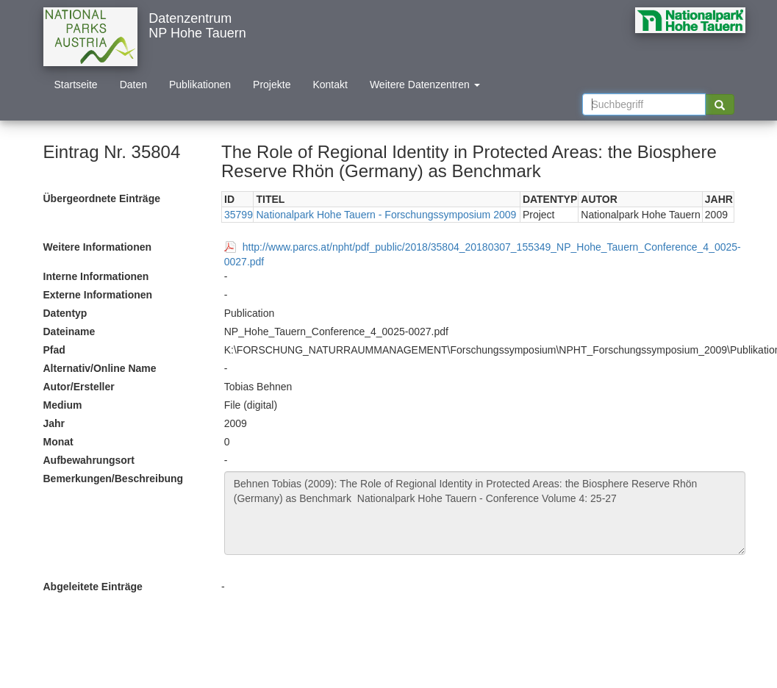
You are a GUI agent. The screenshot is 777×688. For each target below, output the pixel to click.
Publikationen (200, 84)
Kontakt (329, 84)
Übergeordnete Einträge (101, 198)
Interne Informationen (96, 276)
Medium (62, 405)
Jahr (54, 423)
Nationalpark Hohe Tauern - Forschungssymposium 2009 (386, 215)
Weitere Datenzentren (425, 84)
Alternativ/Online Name (100, 368)
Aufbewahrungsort (89, 460)
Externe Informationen (98, 295)
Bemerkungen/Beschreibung (113, 478)
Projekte (271, 84)
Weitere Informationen (97, 247)
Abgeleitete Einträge (93, 586)
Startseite (76, 84)
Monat (58, 442)
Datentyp (65, 313)
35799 (238, 215)
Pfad (54, 350)
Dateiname (69, 331)
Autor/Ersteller (79, 387)
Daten (133, 84)
